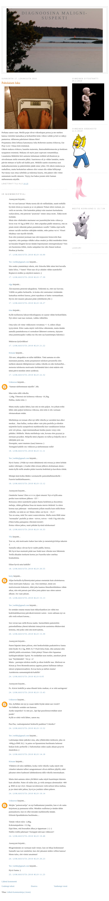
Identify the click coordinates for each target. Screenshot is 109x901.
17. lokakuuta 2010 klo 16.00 (27, 254)
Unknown (13, 382)
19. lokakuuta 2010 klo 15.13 (27, 598)
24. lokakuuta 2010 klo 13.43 (27, 692)
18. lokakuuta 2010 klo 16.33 (27, 529)
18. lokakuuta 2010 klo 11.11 (27, 451)
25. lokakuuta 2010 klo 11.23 (27, 874)
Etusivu (34, 886)
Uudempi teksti (8, 886)
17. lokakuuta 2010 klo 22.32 (27, 375)
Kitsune (12, 353)
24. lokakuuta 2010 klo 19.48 (27, 836)
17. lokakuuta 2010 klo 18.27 (27, 303)
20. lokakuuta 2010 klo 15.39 (27, 634)
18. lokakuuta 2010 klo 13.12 (27, 483)
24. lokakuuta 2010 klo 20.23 (27, 858)
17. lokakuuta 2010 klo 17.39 (27, 277)
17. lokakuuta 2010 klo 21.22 (27, 345)
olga (10, 284)
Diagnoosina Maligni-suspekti (55, 15)
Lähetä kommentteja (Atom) (19, 892)
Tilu (10, 536)
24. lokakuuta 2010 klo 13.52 (27, 728)
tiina (11, 310)
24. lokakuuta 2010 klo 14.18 (27, 754)
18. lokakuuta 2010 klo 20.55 (27, 568)
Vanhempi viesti (60, 886)
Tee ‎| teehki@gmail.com (19, 262)
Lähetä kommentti (9, 881)
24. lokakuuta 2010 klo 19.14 (27, 793)
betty (11, 576)
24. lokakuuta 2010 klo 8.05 (26, 676)
